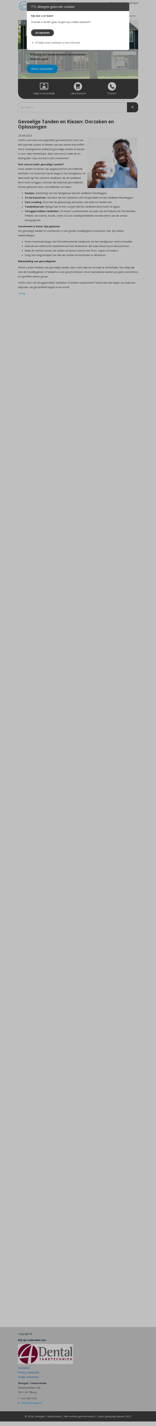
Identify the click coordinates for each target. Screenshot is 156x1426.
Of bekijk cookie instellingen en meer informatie (57, 42)
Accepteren (43, 32)
